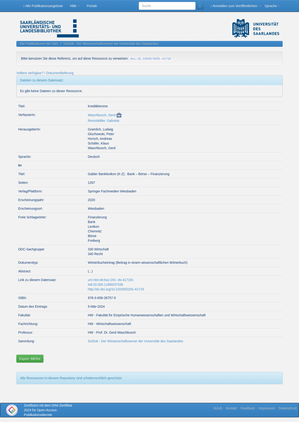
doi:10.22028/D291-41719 (150, 59)
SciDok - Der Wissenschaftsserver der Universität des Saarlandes (111, 43)
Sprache (272, 6)
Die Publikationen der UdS (39, 43)
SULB (217, 408)
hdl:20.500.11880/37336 (105, 284)
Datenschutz (288, 408)
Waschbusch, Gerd (102, 115)
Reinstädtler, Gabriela (103, 121)
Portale (92, 6)
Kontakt (231, 408)
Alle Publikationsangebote (43, 6)
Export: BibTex (29, 359)
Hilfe (75, 6)
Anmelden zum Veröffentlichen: (236, 6)
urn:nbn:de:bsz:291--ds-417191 (110, 280)
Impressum (267, 408)
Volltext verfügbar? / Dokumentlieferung (45, 73)
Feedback (248, 408)
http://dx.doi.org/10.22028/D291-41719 (116, 289)
